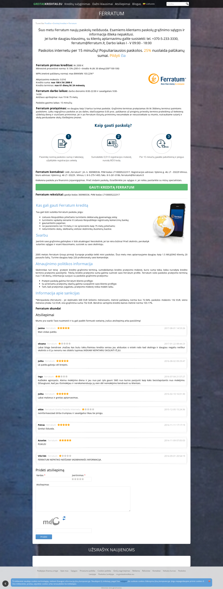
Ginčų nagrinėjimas (121, 570)
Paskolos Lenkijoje (106, 574)
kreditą (82, 205)
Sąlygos (74, 570)
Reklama (136, 570)
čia (123, 55)
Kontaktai (157, 570)
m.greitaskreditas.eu (125, 574)
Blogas (136, 4)
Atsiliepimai (122, 4)
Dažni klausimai (102, 4)
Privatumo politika (87, 570)
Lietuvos (150, 3)
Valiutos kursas (169, 570)
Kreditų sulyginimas (77, 4)
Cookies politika (104, 570)
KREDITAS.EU (47, 4)
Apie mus (64, 570)
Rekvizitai (146, 570)
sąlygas (123, 581)
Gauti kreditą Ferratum (111, 187)
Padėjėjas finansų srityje (47, 570)
